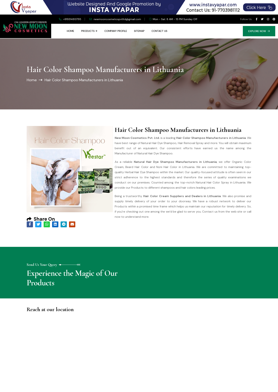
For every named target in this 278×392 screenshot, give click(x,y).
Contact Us (159, 31)
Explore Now (259, 31)
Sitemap (139, 31)
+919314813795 (72, 19)
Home (70, 31)
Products (88, 31)
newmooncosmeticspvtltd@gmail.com (117, 19)
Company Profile (115, 31)
